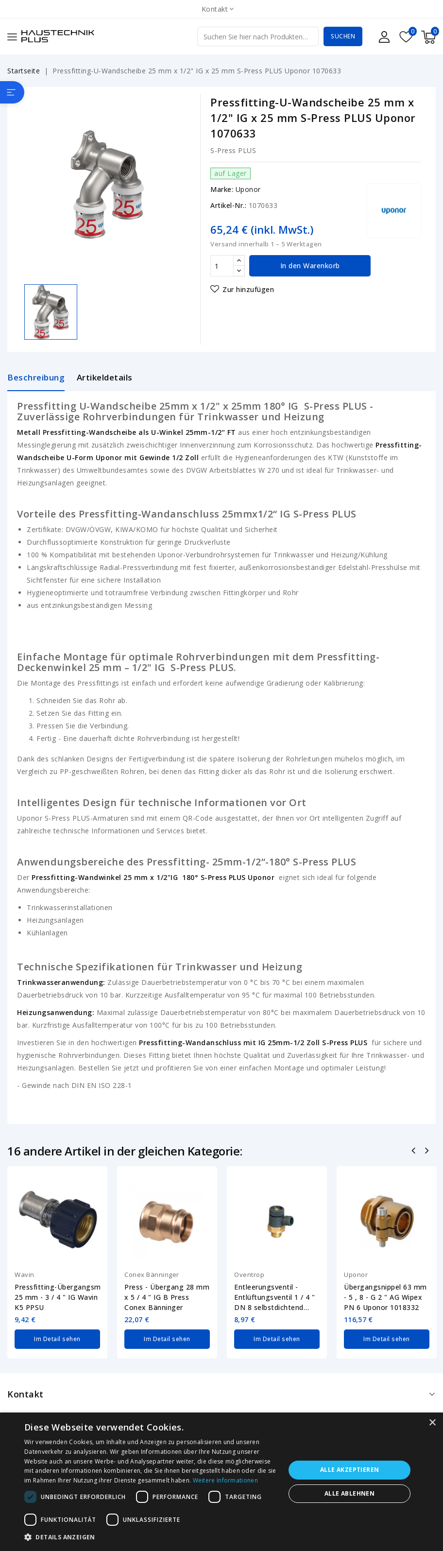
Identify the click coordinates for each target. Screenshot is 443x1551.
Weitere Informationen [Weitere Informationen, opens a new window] (225, 1480)
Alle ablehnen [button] (349, 1493)
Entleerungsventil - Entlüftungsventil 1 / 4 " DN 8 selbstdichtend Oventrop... (274, 1297)
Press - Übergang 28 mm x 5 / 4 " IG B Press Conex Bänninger (166, 1297)
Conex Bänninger (151, 1274)
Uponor (248, 189)
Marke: (221, 189)
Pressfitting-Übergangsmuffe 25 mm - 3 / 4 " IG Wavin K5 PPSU (57, 1297)
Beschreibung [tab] (36, 377)
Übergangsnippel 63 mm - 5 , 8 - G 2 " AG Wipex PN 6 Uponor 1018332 (385, 1297)
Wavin (24, 1274)
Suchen (343, 36)
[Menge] (222, 265)
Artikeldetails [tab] (105, 377)
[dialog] (221, 1482)
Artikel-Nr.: (228, 205)
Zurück (414, 1151)
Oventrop (249, 1274)
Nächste (427, 1151)
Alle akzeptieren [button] (349, 1469)
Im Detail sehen (57, 1339)
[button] (150, 1537)
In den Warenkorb (310, 265)
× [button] (432, 1423)
